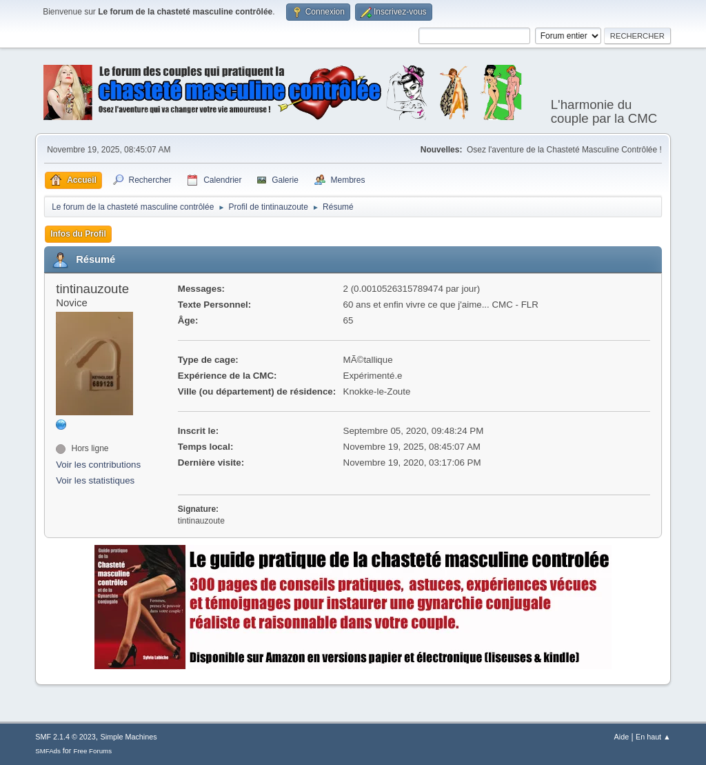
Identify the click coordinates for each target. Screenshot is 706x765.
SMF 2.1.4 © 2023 (65, 737)
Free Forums (92, 751)
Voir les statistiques (95, 480)
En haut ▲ (653, 737)
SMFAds (48, 751)
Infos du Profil (78, 234)
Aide (621, 737)
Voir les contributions (98, 464)
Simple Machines (129, 737)
